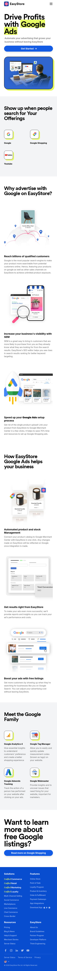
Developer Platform (38, 939)
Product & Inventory (38, 891)
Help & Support (10, 935)
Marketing (12, 887)
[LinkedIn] (16, 950)
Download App (40, 907)
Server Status (9, 943)
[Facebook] (5, 950)
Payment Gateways (38, 899)
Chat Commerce (11, 912)
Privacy (38, 957)
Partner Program (37, 935)
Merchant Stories (11, 939)
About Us (34, 927)
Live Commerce (10, 908)
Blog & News (9, 931)
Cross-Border (9, 916)
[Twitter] (22, 950)
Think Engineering (37, 943)
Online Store (35, 879)
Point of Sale (35, 883)
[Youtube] (27, 950)
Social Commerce (11, 900)
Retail (10, 883)
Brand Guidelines (37, 931)
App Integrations (37, 903)
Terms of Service (25, 957)
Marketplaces (9, 904)
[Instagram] (11, 950)
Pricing (7, 927)
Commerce (13, 879)
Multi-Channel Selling (13, 896)
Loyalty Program (37, 887)
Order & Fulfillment (38, 895)
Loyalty (11, 891)
